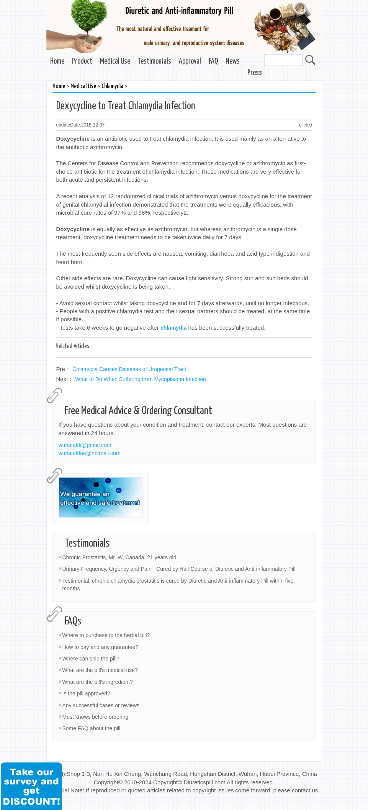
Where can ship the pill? (90, 659)
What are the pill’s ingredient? (97, 682)
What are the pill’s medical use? (100, 670)
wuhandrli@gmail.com (85, 445)
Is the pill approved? (86, 693)
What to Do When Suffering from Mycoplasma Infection (140, 379)
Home (57, 61)
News (233, 61)
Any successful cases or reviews (101, 705)
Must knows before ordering (95, 717)
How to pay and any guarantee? (100, 647)
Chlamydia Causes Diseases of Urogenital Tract (129, 369)
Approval (190, 61)
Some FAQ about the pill (91, 728)
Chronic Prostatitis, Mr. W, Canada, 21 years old (119, 557)
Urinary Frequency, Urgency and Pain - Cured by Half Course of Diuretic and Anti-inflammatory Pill (179, 569)
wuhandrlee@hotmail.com (90, 453)
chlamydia (173, 328)
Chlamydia (112, 86)
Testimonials (154, 61)
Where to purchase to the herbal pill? (106, 635)
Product (82, 61)
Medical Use (115, 61)
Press (254, 73)
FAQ (213, 61)
